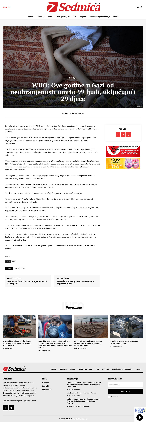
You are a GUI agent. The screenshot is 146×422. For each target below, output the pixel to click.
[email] (125, 384)
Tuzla (69, 389)
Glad (23, 268)
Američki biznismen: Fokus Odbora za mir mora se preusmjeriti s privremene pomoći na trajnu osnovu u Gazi (55, 344)
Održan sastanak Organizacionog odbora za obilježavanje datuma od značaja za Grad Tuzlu (84, 385)
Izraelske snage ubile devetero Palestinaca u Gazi (124, 342)
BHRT (14, 261)
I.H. (10, 256)
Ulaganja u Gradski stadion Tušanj (81, 393)
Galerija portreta (74, 406)
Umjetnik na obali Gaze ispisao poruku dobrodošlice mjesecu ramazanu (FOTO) (88, 343)
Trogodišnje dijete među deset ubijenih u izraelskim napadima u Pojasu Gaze (17, 343)
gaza (17, 268)
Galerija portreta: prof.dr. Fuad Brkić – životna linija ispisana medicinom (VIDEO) (83, 401)
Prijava (125, 391)
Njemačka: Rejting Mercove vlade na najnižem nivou (75, 282)
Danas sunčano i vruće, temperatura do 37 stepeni (27, 282)
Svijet (73, 78)
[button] (139, 7)
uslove (121, 397)
